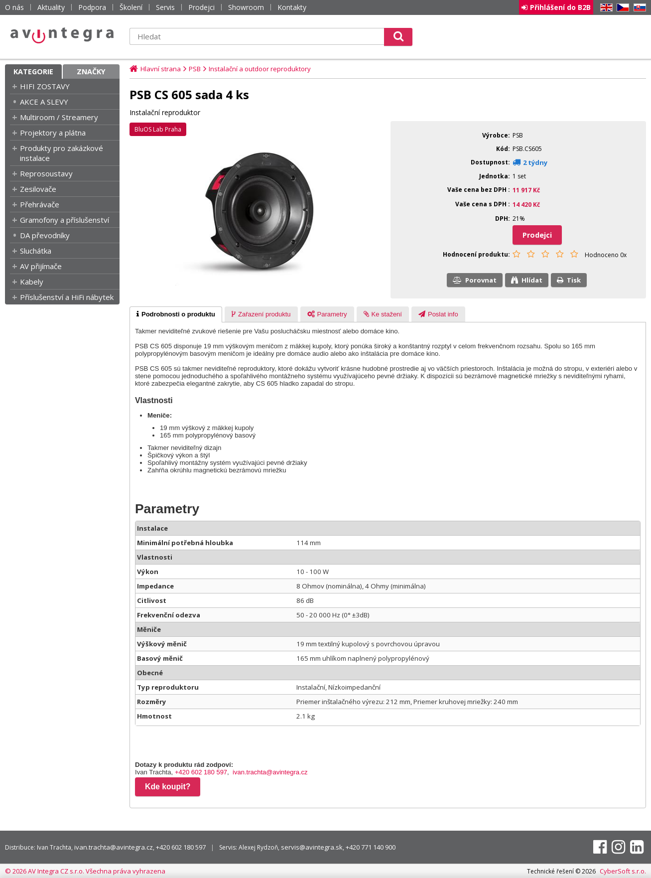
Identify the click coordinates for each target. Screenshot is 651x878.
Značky (91, 71)
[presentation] (176, 314)
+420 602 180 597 (201, 772)
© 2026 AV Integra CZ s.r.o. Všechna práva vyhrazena (85, 871)
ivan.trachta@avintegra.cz (270, 772)
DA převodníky (45, 235)
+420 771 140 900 (370, 847)
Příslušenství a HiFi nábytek (67, 297)
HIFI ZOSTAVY (45, 86)
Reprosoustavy (46, 173)
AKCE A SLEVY (44, 102)
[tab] (176, 314)
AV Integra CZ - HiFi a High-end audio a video (62, 35)
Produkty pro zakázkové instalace (61, 153)
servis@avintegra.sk (312, 847)
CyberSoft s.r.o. (623, 871)
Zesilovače (38, 189)
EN (605, 7)
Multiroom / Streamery (59, 117)
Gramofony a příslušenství (64, 220)
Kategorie (33, 71)
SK (638, 7)
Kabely (31, 282)
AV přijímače (41, 266)
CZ (621, 7)
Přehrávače (39, 204)
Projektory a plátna (53, 133)
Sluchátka (35, 251)
